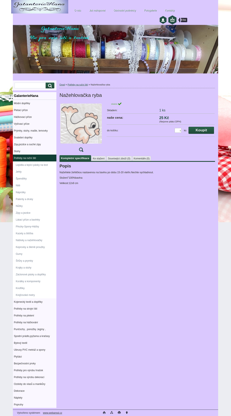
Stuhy (17, 151)
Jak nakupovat (97, 10)
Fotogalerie (150, 10)
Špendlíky (21, 178)
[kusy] (178, 130)
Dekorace (19, 390)
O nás (77, 10)
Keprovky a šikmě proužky (30, 247)
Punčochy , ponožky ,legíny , (30, 329)
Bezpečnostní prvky (25, 363)
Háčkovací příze (23, 117)
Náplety (18, 397)
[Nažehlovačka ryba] (81, 128)
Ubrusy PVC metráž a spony (29, 349)
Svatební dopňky (23, 137)
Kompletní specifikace (75, 158)
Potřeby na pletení (24, 315)
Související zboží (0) (119, 158)
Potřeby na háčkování (26, 322)
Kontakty (170, 10)
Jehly (19, 171)
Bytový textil (20, 343)
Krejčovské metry (25, 295)
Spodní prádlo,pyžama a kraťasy (32, 336)
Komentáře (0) (142, 158)
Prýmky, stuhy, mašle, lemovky (31, 130)
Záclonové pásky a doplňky (31, 274)
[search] (49, 86)
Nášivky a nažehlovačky (29, 240)
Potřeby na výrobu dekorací (29, 377)
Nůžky (19, 206)
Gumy (19, 254)
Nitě (18, 185)
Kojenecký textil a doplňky (28, 301)
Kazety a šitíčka (24, 233)
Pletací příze (21, 110)
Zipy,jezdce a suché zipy (27, 144)
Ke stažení (99, 158)
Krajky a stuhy (23, 267)
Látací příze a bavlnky (28, 219)
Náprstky (21, 192)
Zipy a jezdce (23, 212)
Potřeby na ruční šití (25, 158)
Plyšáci (18, 356)
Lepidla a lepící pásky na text (32, 164)
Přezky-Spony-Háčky (27, 226)
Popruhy (18, 404)
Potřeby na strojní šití (25, 308)
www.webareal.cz (52, 412)
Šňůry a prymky (24, 260)
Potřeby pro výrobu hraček (28, 370)
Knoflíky (20, 288)
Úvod (62, 84)
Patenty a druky (24, 199)
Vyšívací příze (21, 123)
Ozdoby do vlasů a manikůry (29, 384)
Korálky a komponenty (28, 281)
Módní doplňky (22, 103)
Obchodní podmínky (124, 10)
